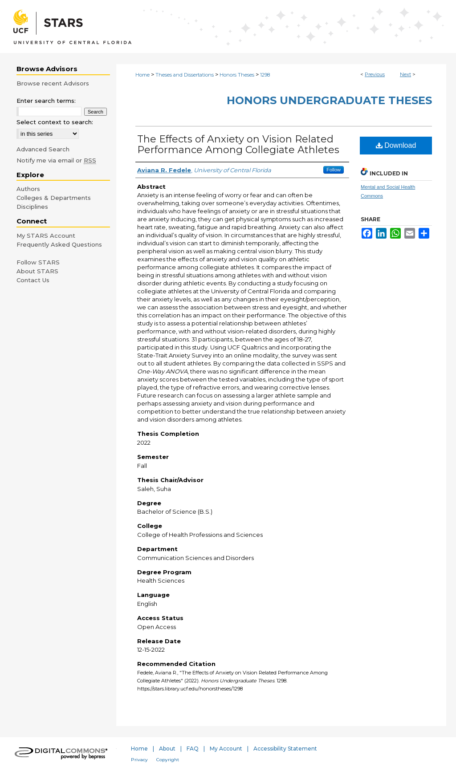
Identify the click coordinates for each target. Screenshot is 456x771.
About (167, 748)
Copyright (167, 760)
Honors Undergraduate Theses (329, 100)
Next (405, 74)
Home (142, 75)
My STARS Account (45, 235)
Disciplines (32, 206)
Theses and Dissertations (184, 75)
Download (396, 145)
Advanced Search (42, 149)
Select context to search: (54, 122)
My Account (226, 748)
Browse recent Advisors (52, 83)
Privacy (139, 760)
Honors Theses (237, 75)
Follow (333, 169)
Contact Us (32, 280)
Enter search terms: (46, 100)
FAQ (193, 748)
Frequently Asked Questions (59, 244)
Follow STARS (38, 262)
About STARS (37, 271)
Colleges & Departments (53, 197)
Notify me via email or (56, 160)
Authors (28, 188)
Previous (375, 74)
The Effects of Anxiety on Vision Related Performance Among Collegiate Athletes (238, 144)
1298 (265, 75)
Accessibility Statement (285, 748)
